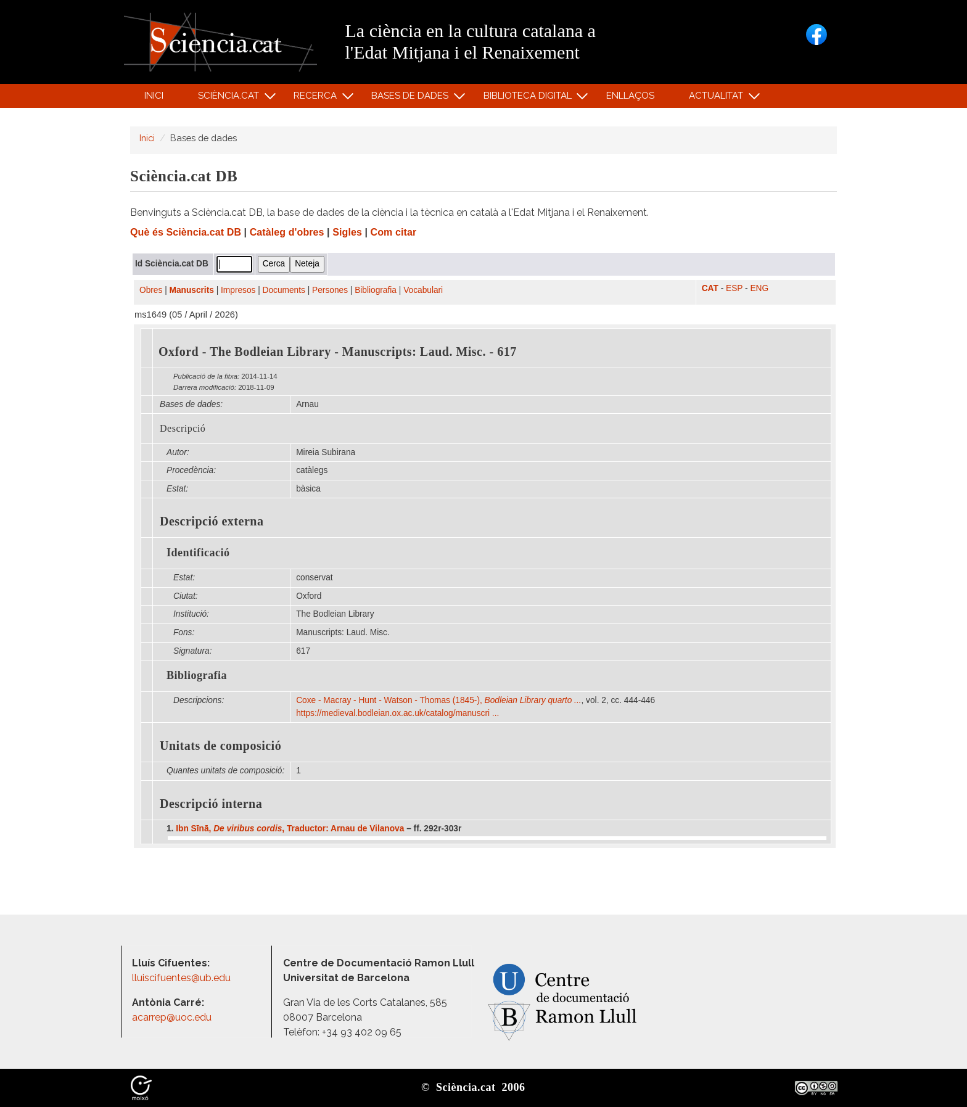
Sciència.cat (230, 98)
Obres (150, 290)
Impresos (238, 290)
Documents (284, 290)
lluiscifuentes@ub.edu (182, 978)
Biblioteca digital (529, 98)
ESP (734, 288)
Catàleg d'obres (287, 232)
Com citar (394, 232)
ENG (759, 288)
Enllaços (630, 95)
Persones (330, 290)
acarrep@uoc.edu (172, 1017)
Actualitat (718, 98)
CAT (710, 288)
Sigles (347, 232)
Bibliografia (376, 290)
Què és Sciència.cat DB (185, 232)
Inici (153, 95)
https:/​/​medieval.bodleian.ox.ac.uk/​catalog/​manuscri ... (398, 713)
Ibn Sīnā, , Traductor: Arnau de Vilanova (290, 828)
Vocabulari (423, 290)
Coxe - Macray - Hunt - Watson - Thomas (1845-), (438, 700)
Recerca (317, 98)
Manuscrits (192, 290)
